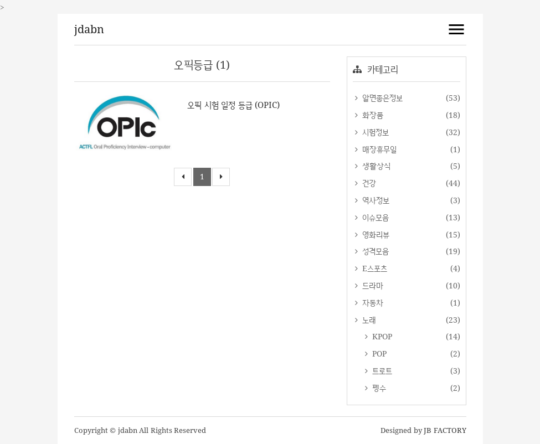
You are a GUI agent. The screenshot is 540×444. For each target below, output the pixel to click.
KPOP (381, 336)
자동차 (372, 302)
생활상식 (375, 166)
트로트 (381, 370)
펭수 (378, 388)
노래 (368, 319)
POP (378, 353)
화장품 (372, 115)
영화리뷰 (375, 234)
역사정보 (375, 200)
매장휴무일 (378, 149)
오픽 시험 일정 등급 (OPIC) (233, 105)
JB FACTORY (445, 430)
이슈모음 (374, 217)
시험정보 (374, 132)
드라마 (372, 285)
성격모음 (374, 251)
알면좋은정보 (381, 97)
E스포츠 (374, 268)
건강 (368, 183)
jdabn (89, 29)
